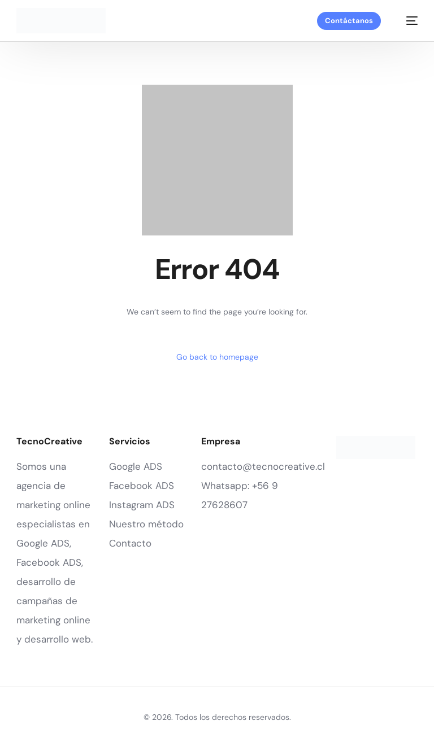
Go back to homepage (217, 357)
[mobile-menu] (406, 20)
